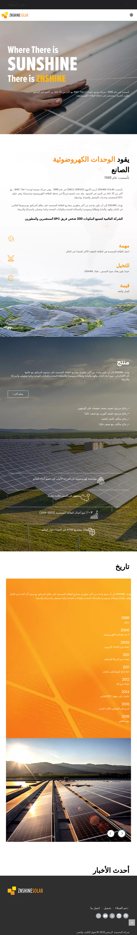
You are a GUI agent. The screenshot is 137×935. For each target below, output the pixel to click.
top (132, 922)
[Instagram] (98, 916)
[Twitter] (112, 916)
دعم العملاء (121, 908)
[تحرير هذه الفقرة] (42, 64)
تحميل (107, 908)
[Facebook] (125, 916)
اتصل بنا (95, 908)
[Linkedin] (119, 916)
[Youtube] (105, 916)
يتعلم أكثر (18, 394)
